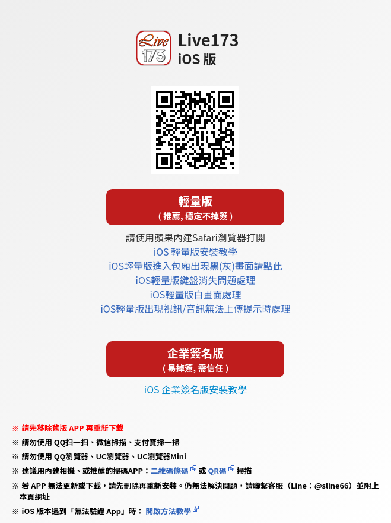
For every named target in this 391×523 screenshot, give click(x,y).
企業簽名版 (195, 359)
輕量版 (195, 207)
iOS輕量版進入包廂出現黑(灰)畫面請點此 (195, 266)
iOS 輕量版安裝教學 (195, 251)
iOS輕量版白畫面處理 (195, 294)
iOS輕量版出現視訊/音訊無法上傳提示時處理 (195, 308)
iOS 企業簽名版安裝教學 (195, 389)
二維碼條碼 (170, 470)
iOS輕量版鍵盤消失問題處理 (196, 280)
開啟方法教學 (167, 510)
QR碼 (217, 470)
